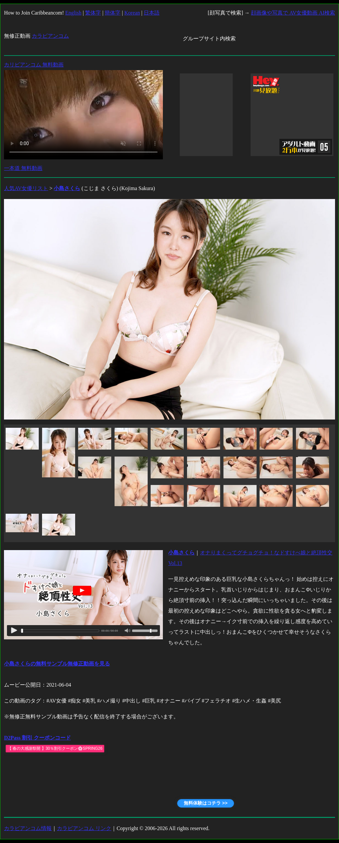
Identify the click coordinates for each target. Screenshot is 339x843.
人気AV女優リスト (26, 188)
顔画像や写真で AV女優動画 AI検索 (293, 13)
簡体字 (113, 13)
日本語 (152, 13)
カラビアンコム (50, 36)
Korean (132, 13)
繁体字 (93, 13)
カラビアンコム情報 (28, 828)
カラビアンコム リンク (84, 828)
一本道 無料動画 (23, 168)
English (73, 13)
